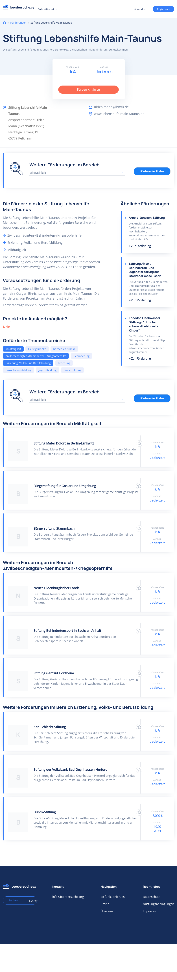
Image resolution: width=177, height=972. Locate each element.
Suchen (32, 900)
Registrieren (163, 9)
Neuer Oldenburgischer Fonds (56, 588)
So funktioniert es (47, 9)
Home (4, 22)
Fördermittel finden (152, 171)
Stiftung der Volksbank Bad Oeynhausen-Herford (70, 769)
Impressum (150, 911)
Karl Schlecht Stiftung (50, 727)
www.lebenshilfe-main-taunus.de (119, 114)
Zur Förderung (141, 246)
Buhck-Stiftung (45, 812)
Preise (105, 904)
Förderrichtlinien (88, 89)
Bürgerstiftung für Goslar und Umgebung (65, 486)
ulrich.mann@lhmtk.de (111, 107)
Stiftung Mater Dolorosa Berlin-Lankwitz (64, 443)
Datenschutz (151, 897)
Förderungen (18, 22)
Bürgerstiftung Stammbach (54, 528)
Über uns (107, 911)
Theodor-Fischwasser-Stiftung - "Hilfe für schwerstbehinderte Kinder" (145, 324)
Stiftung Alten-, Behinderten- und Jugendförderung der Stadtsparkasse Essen (145, 270)
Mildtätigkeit (13, 349)
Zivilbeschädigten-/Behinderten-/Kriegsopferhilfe (36, 356)
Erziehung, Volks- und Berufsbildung (28, 363)
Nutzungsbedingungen (158, 904)
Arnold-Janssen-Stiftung (147, 218)
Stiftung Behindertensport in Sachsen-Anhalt (67, 630)
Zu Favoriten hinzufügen (139, 443)
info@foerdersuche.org (68, 897)
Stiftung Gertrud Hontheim (54, 673)
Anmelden (139, 9)
